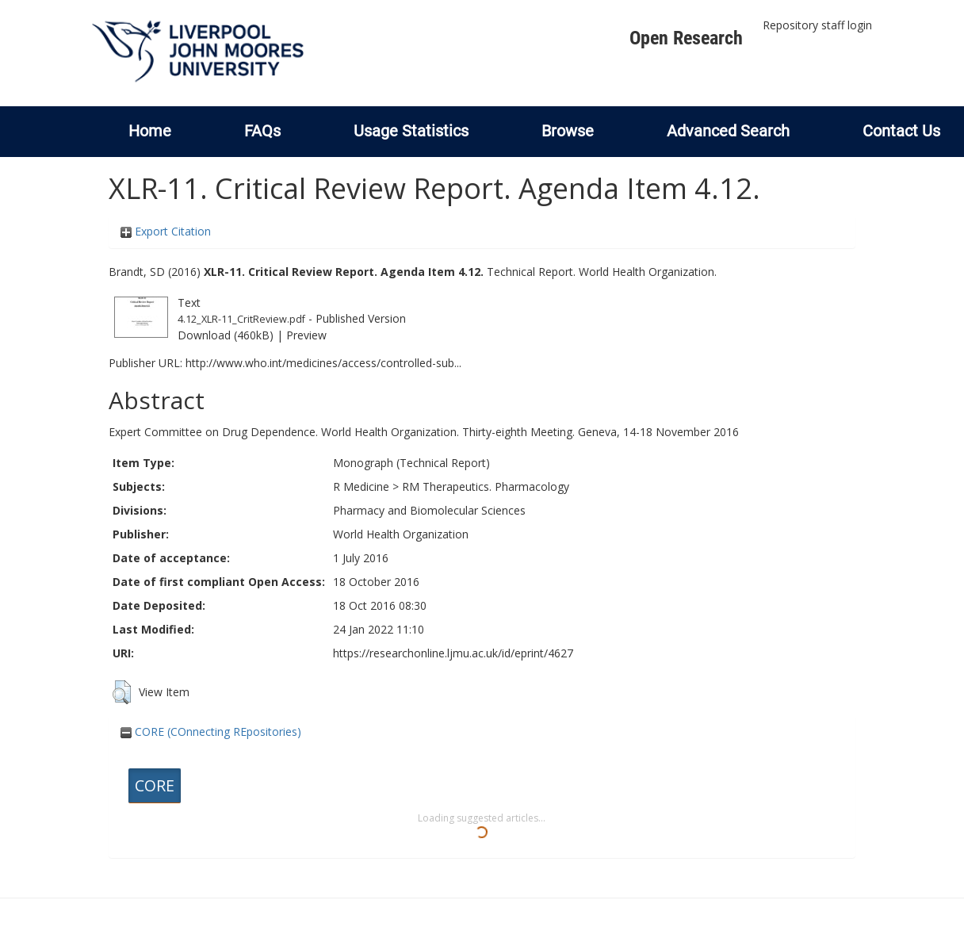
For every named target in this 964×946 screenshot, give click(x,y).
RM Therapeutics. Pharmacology (485, 486)
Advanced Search (728, 130)
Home (149, 130)
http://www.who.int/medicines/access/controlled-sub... (323, 362)
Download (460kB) (226, 335)
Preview (306, 335)
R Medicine (361, 486)
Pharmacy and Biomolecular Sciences (429, 510)
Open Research (686, 38)
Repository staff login (817, 25)
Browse (567, 130)
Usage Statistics (411, 130)
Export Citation (165, 231)
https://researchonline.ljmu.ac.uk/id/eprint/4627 (453, 653)
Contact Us (901, 130)
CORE (154, 785)
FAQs (262, 130)
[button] (122, 692)
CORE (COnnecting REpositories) (210, 731)
